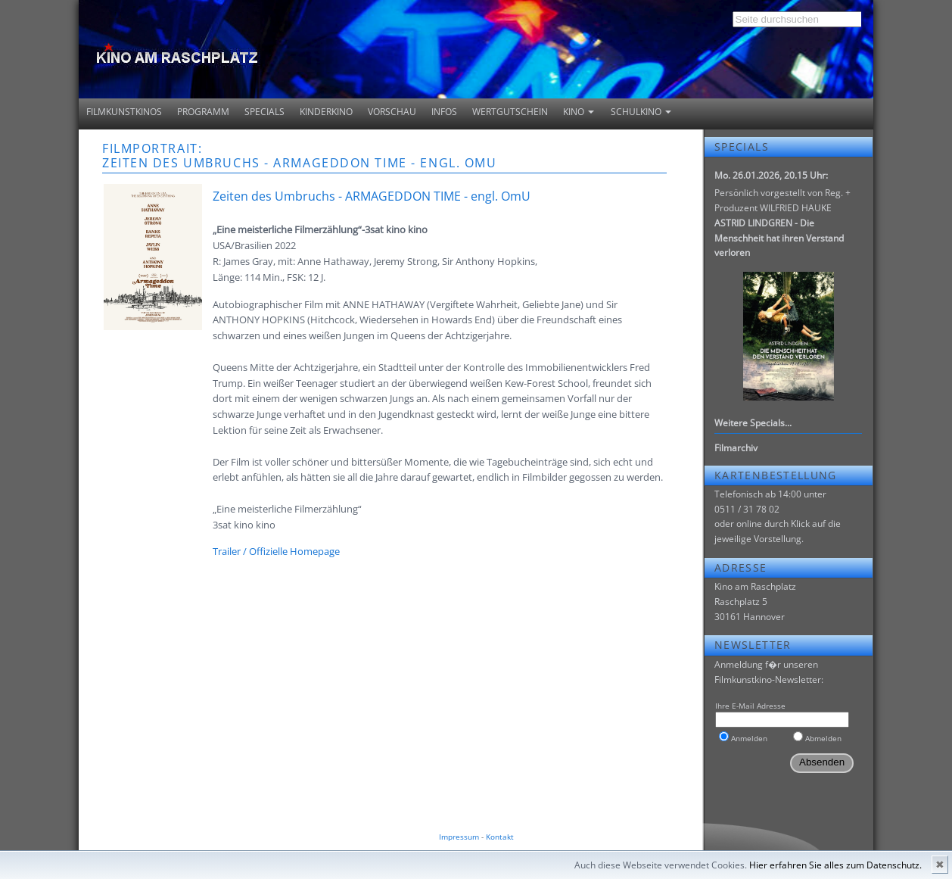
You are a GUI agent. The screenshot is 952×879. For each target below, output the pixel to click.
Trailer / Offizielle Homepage (276, 551)
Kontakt (500, 836)
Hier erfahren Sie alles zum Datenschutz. (835, 865)
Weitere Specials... (753, 422)
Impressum (459, 836)
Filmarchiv (736, 447)
